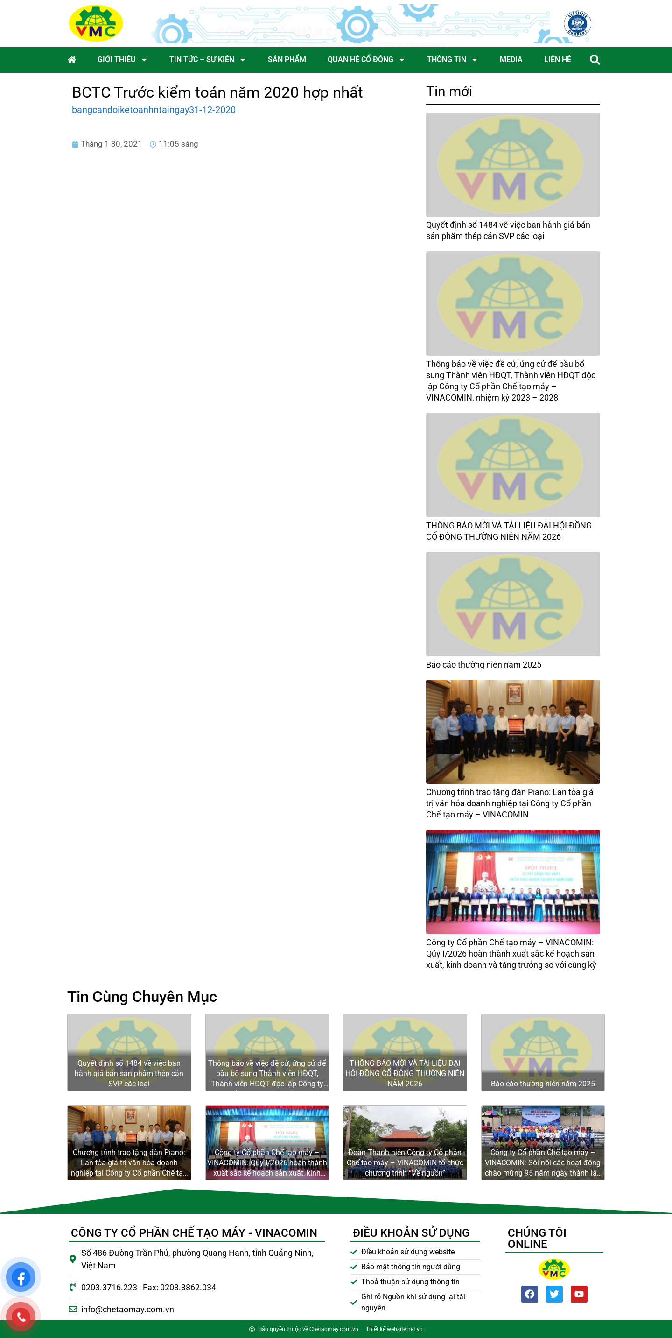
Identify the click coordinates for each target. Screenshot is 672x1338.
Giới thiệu (123, 59)
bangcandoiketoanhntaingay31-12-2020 (154, 109)
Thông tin (452, 59)
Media (511, 59)
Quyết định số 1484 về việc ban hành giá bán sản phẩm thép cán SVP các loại (129, 1073)
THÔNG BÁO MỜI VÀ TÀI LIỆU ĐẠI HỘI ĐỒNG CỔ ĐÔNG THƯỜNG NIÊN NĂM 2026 (404, 1073)
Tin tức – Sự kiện (207, 59)
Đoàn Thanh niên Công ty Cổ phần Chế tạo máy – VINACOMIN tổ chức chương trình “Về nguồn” (405, 1162)
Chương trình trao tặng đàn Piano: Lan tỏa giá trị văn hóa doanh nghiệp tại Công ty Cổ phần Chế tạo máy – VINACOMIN (510, 803)
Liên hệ (557, 59)
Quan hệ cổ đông (367, 59)
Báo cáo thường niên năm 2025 (483, 664)
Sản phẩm (287, 59)
